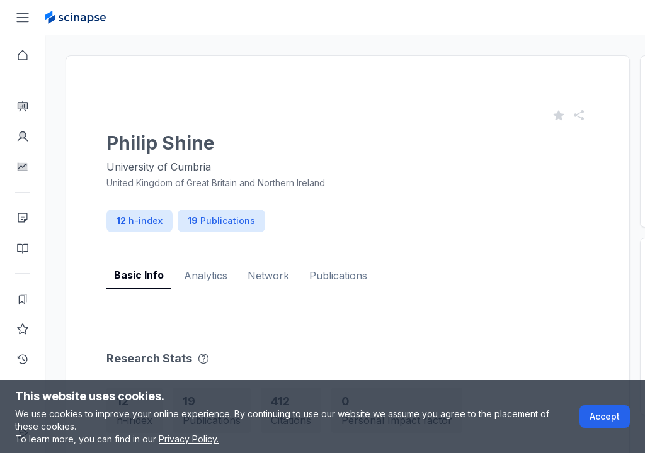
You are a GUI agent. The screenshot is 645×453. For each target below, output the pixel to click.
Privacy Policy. (189, 438)
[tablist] (347, 265)
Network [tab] (268, 275)
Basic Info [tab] (139, 275)
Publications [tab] (338, 275)
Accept (605, 416)
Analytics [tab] (205, 275)
